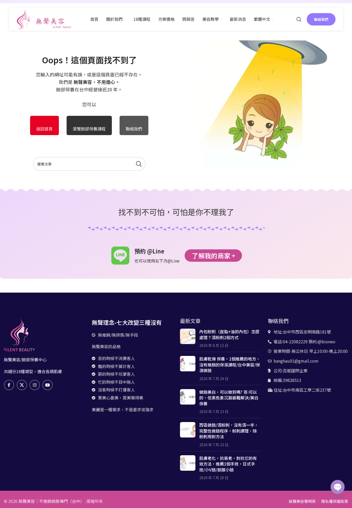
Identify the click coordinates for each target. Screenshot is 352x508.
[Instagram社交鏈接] (35, 385)
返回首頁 (44, 129)
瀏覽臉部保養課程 (89, 129)
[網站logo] (44, 18)
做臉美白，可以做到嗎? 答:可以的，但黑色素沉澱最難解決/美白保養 (228, 398)
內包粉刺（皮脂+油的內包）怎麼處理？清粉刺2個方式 (229, 334)
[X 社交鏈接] (22, 385)
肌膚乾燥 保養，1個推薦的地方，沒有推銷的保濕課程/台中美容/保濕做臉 (229, 364)
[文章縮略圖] (187, 338)
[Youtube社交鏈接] (47, 385)
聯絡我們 (321, 19)
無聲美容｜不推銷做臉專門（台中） (51, 501)
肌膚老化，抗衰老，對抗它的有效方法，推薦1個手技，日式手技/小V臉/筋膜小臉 (228, 464)
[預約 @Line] (120, 255)
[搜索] (299, 19)
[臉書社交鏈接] (9, 385)
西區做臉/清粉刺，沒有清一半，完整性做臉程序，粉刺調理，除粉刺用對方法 (228, 431)
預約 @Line (149, 251)
